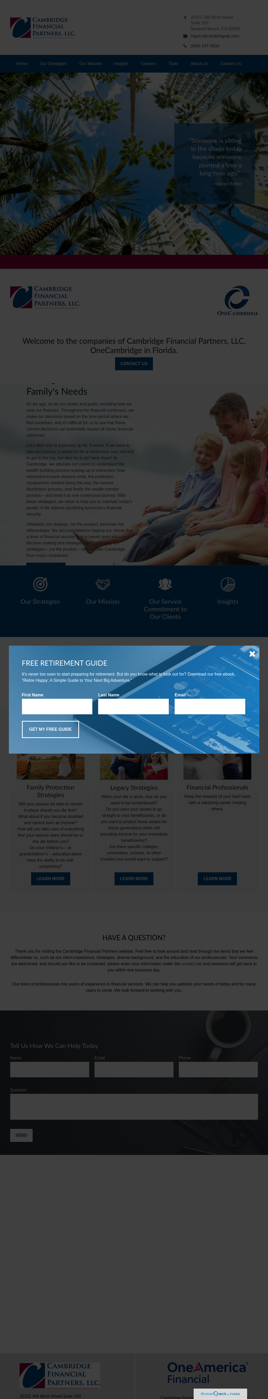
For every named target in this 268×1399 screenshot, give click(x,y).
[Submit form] (50, 729)
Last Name (108, 695)
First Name (33, 695)
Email (180, 695)
